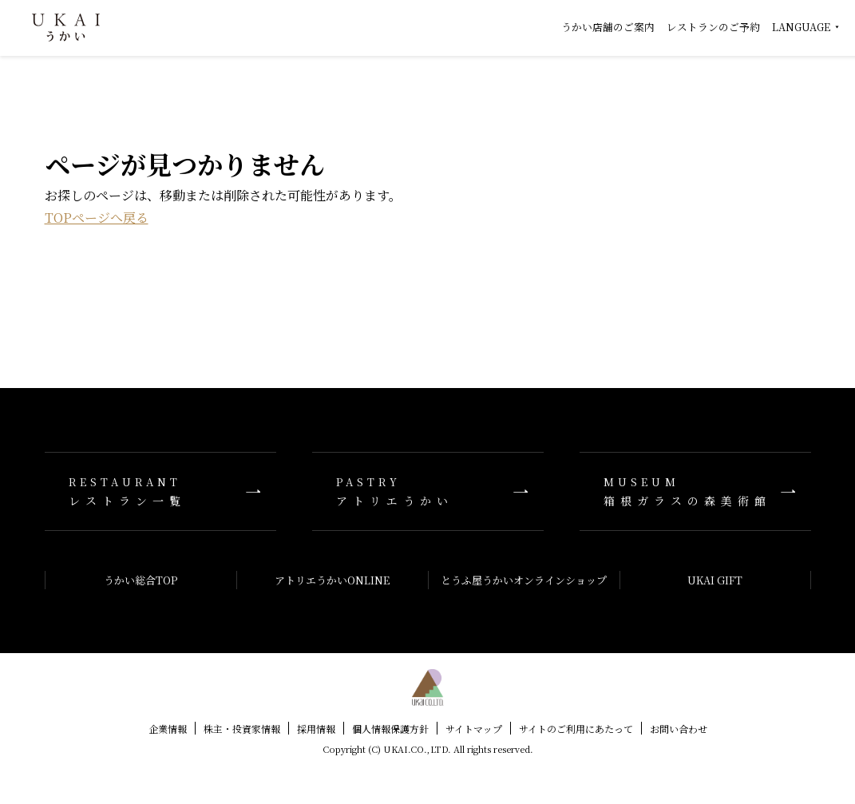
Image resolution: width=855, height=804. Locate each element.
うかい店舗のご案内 (608, 26)
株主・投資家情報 (242, 728)
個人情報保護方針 (390, 728)
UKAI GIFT (714, 580)
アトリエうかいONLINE (332, 580)
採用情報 (316, 728)
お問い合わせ (678, 728)
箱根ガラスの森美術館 (695, 491)
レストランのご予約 (713, 26)
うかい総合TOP (140, 580)
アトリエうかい (428, 491)
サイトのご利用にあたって (576, 728)
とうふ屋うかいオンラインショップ (524, 580)
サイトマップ (473, 728)
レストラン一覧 (160, 491)
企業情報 (167, 728)
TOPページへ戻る (96, 217)
